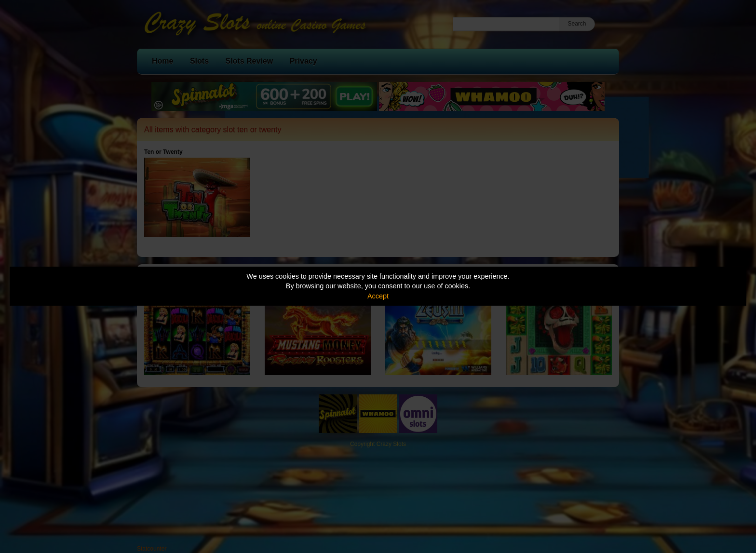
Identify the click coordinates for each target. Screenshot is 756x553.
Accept (378, 296)
